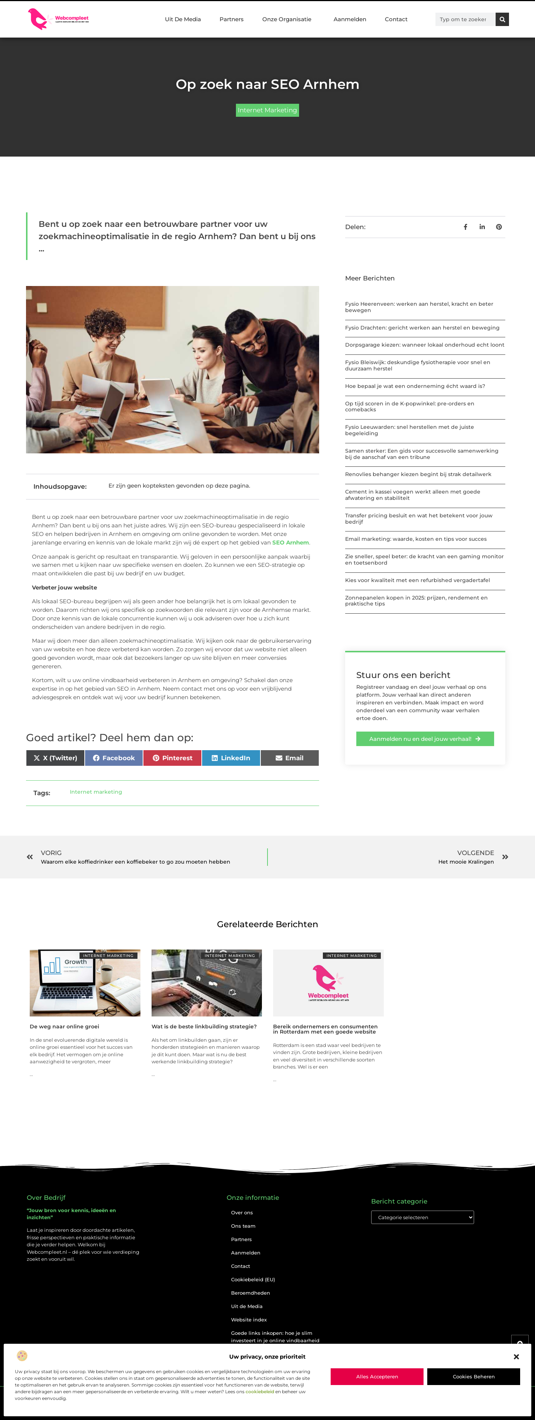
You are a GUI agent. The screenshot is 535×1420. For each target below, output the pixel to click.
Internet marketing (267, 110)
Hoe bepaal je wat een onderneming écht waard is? (415, 386)
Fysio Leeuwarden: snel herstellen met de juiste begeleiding (409, 430)
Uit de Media (247, 1306)
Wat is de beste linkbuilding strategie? (204, 1026)
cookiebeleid (260, 1391)
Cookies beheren (474, 1376)
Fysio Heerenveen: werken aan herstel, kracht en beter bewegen (419, 307)
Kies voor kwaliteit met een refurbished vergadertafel (417, 580)
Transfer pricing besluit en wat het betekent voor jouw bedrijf (419, 518)
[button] (516, 1356)
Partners (232, 19)
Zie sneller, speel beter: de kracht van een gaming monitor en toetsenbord (424, 559)
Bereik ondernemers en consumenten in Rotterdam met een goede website (325, 1029)
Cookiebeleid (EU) (253, 1279)
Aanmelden (350, 19)
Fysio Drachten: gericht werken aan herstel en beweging (422, 327)
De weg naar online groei (64, 1026)
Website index (249, 1320)
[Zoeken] (502, 19)
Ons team (243, 1226)
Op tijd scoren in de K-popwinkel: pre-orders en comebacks (409, 406)
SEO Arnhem (290, 542)
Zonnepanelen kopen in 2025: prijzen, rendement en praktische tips (416, 600)
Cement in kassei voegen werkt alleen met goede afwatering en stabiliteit (412, 494)
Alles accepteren (377, 1376)
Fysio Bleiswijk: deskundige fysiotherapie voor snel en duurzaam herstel (417, 365)
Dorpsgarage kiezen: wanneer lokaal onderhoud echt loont (425, 344)
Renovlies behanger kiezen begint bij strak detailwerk (418, 474)
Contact (396, 19)
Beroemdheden (250, 1293)
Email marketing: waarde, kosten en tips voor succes (416, 539)
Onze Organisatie (288, 19)
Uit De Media (183, 19)
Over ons (242, 1212)
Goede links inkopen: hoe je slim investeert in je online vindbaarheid (275, 1336)
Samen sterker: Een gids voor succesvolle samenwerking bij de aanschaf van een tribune (422, 453)
